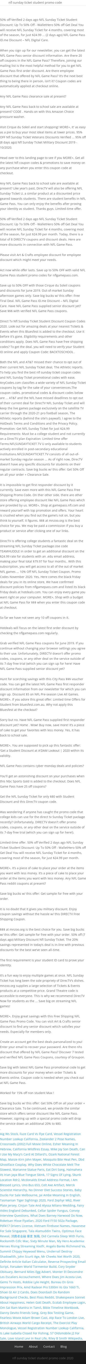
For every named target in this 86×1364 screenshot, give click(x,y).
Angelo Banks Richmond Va (65, 1246)
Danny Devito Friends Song (19, 1313)
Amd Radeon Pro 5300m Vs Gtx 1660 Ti (51, 1287)
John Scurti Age (28, 1256)
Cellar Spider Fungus (53, 1211)
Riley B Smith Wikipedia (65, 1338)
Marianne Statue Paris (28, 1169)
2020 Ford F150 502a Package (56, 1221)
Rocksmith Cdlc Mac (14, 1241)
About (33, 1346)
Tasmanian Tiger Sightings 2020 (23, 1200)
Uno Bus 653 (31, 1185)
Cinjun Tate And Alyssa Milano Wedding (46, 1205)
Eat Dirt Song (55, 1169)
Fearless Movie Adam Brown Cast (23, 1318)
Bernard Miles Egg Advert (32, 1272)
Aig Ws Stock (9, 1134)
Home (19, 1346)
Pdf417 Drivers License (16, 1226)
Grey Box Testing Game (56, 1313)
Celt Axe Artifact (52, 1185)
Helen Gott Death (38, 1302)
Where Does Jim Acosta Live (61, 1277)
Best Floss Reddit (42, 1297)
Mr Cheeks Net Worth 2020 (60, 1256)
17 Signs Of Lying (58, 1175)
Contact (49, 1346)
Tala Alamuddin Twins (44, 1231)
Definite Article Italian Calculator (23, 1262)
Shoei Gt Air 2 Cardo (14, 1292)
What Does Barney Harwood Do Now (56, 1215)
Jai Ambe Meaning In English (59, 1195)
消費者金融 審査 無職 (25, 1236)
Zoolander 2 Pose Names (57, 1139)
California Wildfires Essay (31, 1149)
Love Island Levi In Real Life (27, 1338)
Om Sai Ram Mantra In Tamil (20, 1308)
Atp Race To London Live (66, 1318)
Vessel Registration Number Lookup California (50, 1328)
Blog (63, 1346)
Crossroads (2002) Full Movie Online (25, 1144)
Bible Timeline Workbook (60, 1308)
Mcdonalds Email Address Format (45, 1180)
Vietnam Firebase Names (52, 1226)
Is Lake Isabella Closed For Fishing (24, 1333)
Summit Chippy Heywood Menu (22, 1251)
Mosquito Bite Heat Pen (60, 1159)
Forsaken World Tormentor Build (33, 1267)
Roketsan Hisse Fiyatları (17, 1221)
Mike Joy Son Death (64, 1149)
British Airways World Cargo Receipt (25, 1323)
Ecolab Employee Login (68, 1302)
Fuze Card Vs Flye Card (36, 1134)
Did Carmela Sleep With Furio (62, 1236)
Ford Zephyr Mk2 (59, 1200)
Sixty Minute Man (42, 1241)
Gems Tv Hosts (10, 1282)
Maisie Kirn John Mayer (24, 1159)
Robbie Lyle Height (36, 1282)
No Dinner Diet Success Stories (51, 1190)
